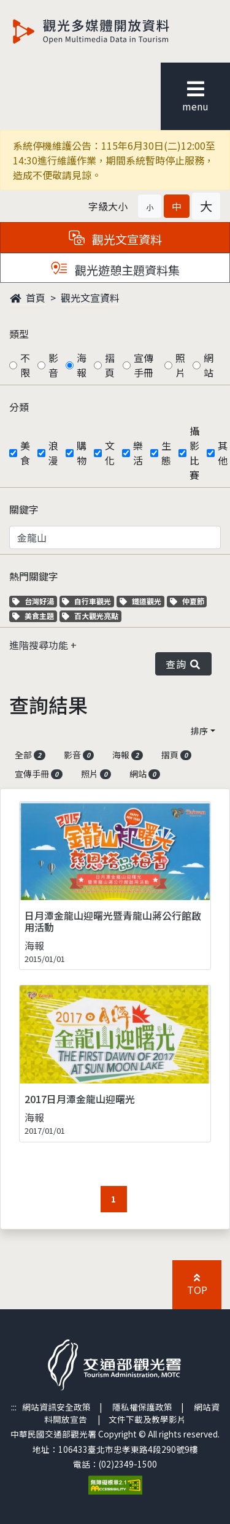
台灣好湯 (34, 601)
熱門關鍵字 (33, 576)
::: (14, 1407)
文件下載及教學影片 (147, 1419)
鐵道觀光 (142, 601)
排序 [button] (199, 731)
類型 (19, 333)
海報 (81, 365)
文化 (110, 453)
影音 (53, 365)
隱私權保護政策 (142, 1407)
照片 (180, 365)
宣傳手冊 (143, 365)
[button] (149, 206)
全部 (30, 755)
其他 (223, 453)
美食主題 (34, 615)
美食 (25, 453)
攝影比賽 (194, 452)
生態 (166, 453)
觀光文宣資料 (90, 297)
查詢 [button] (183, 663)
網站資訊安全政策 (56, 1407)
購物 (81, 453)
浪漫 (53, 453)
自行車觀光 (86, 601)
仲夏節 (188, 601)
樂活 (138, 453)
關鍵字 (24, 509)
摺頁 (110, 365)
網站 (208, 365)
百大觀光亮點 (90, 615)
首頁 (27, 297)
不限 (25, 365)
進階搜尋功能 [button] (40, 644)
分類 (19, 406)
